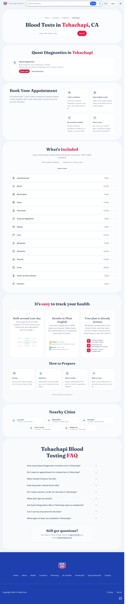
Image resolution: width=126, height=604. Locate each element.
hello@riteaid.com (64, 537)
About (24, 575)
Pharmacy (55, 575)
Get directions (38, 71)
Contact (108, 575)
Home (47, 18)
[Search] (99, 3)
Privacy (110, 592)
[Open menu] (120, 4)
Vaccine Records (94, 575)
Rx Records (79, 575)
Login (113, 3)
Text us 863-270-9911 (16, 3)
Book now (24, 71)
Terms (119, 592)
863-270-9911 (75, 535)
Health (33, 575)
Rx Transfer (67, 575)
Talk (93, 3)
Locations (55, 18)
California (65, 18)
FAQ (105, 3)
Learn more (62, 168)
